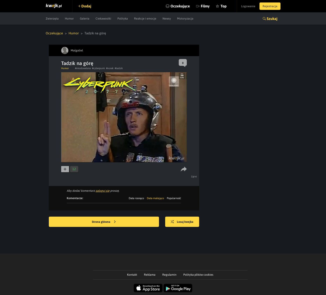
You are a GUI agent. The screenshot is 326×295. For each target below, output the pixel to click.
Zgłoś (194, 176)
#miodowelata (83, 68)
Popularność (174, 198)
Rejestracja (270, 6)
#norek (109, 68)
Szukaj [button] (272, 18)
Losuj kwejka (182, 222)
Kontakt (132, 274)
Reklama (149, 274)
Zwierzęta (52, 18)
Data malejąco (155, 198)
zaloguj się (103, 190)
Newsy (166, 18)
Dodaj (86, 6)
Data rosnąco (136, 198)
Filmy (205, 6)
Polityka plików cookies (198, 274)
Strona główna (104, 222)
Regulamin (169, 274)
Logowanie (248, 6)
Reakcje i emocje (145, 18)
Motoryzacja (185, 18)
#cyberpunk (98, 68)
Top (224, 6)
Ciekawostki (103, 18)
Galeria (84, 18)
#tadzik (119, 68)
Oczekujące (180, 6)
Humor (69, 18)
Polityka (122, 18)
